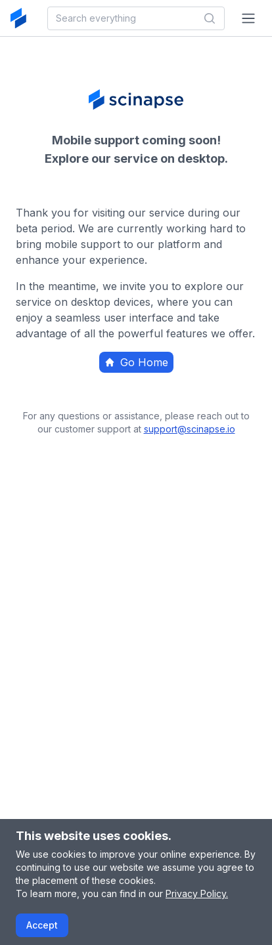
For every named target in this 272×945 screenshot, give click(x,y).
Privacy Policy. (197, 893)
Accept (42, 925)
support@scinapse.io (189, 428)
